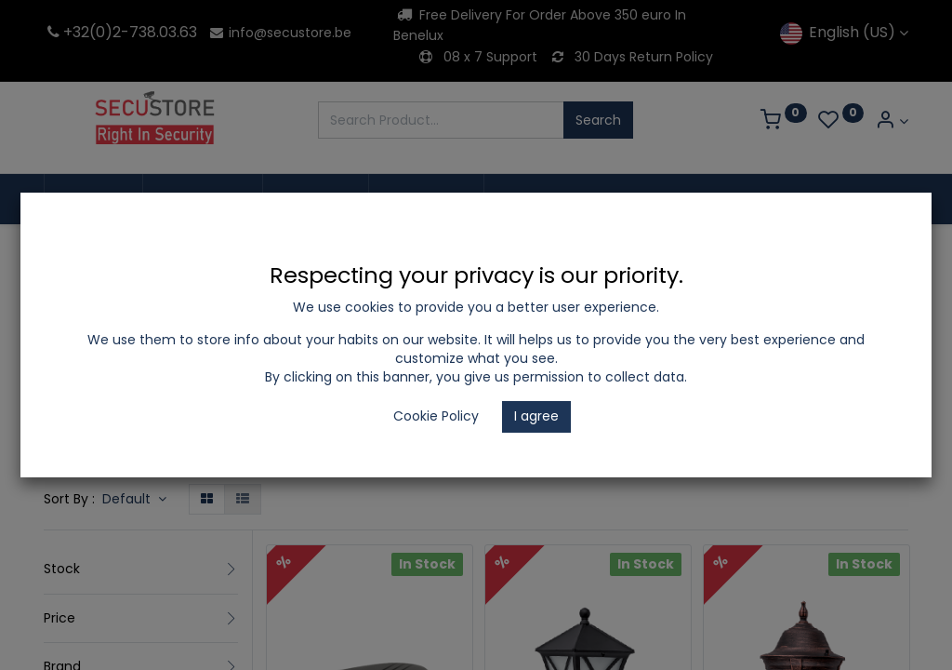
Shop (60, 466)
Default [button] (128, 498)
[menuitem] (93, 199)
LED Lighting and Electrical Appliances (219, 466)
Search (598, 120)
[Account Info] (891, 121)
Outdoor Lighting (418, 466)
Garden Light (537, 466)
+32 (66, 32)
